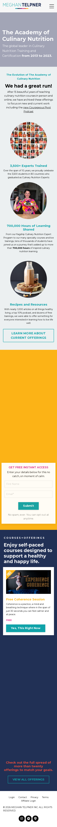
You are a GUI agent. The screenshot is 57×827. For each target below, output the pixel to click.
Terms (45, 797)
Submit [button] (28, 505)
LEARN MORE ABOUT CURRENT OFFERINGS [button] (28, 335)
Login (12, 797)
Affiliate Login (28, 800)
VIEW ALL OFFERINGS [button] (29, 779)
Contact (22, 797)
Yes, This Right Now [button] (25, 628)
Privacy (34, 797)
